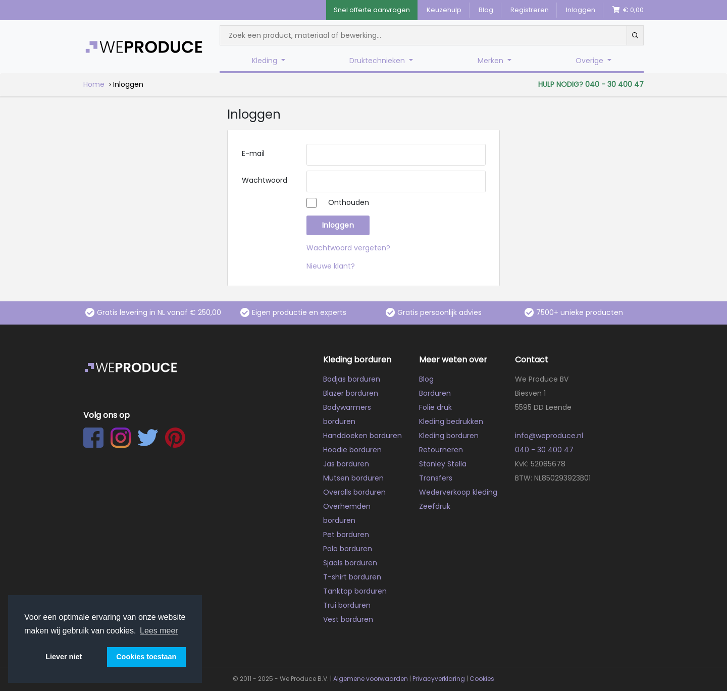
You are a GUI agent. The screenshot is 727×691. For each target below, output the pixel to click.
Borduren (435, 393)
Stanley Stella (442, 464)
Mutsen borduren (353, 478)
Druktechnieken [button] (378, 61)
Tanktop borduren (355, 591)
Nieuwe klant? (330, 266)
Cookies (482, 678)
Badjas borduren (351, 379)
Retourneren (441, 450)
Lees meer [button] (159, 630)
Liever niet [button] (63, 657)
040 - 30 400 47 (544, 450)
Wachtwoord (264, 180)
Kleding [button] (265, 61)
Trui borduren (347, 605)
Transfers (435, 478)
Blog (486, 10)
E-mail (253, 153)
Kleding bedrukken (451, 421)
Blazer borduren (350, 393)
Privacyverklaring (438, 678)
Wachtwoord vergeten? (348, 248)
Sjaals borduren (350, 563)
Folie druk (435, 407)
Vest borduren (348, 619)
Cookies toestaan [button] (146, 657)
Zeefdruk (434, 506)
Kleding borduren (449, 436)
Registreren (529, 10)
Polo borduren (347, 549)
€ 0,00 (628, 10)
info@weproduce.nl (549, 436)
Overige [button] (590, 61)
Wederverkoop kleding (458, 492)
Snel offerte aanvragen (372, 10)
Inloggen (580, 10)
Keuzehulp (444, 10)
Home (94, 84)
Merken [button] (491, 61)
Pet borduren (346, 534)
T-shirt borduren (352, 577)
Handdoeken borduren (362, 436)
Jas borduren (346, 464)
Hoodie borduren (352, 450)
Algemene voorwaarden (370, 678)
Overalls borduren (354, 492)
